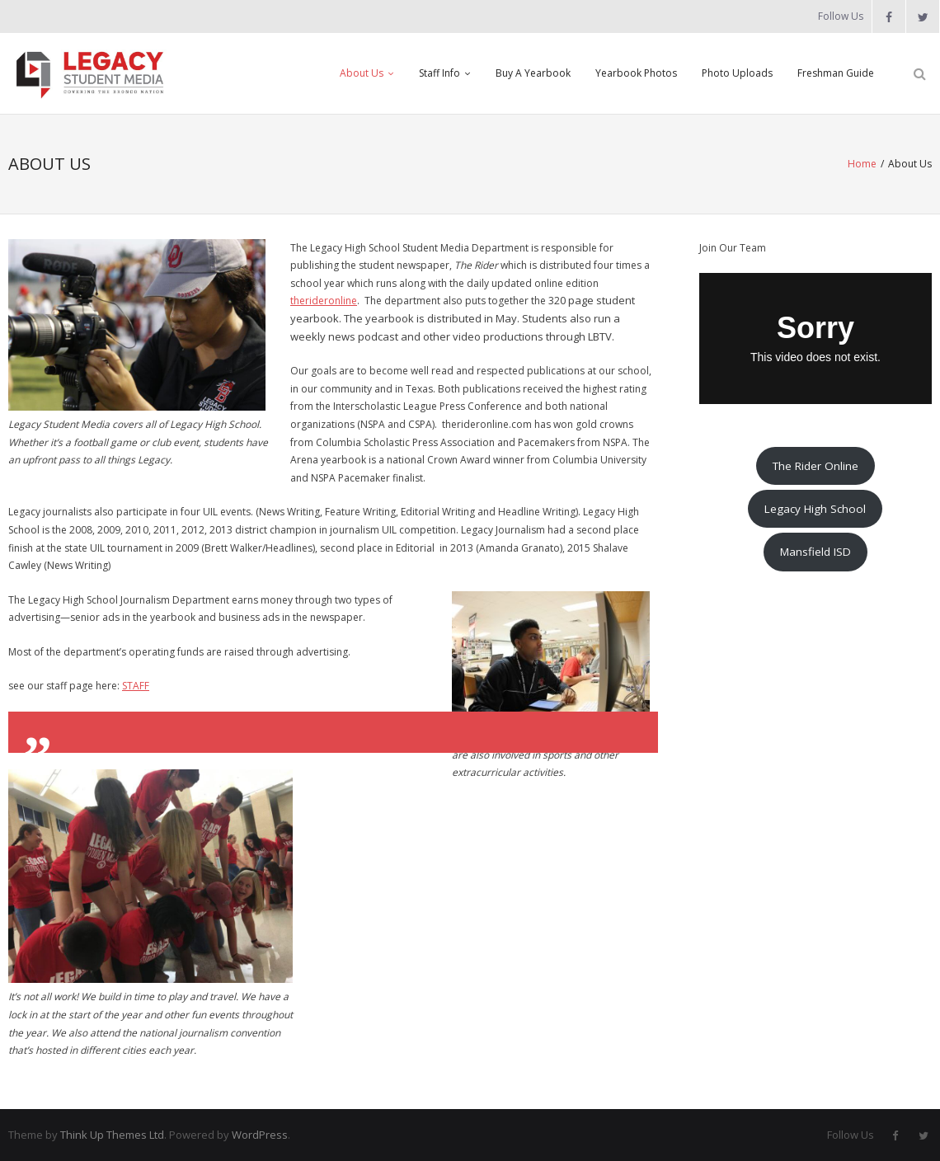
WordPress (260, 1134)
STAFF (135, 686)
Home (862, 164)
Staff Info (439, 73)
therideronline (323, 301)
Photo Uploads (737, 73)
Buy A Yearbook (533, 73)
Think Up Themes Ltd (112, 1134)
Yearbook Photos (636, 73)
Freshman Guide (835, 73)
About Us (361, 73)
